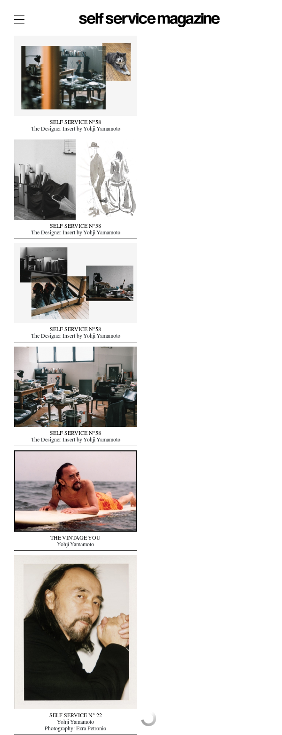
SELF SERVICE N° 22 (75, 716)
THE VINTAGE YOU (75, 539)
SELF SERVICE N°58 (75, 123)
